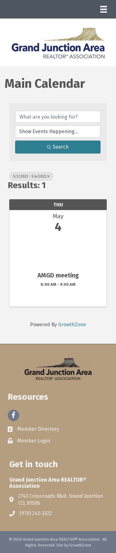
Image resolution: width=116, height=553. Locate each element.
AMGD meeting (58, 275)
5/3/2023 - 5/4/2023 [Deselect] (31, 176)
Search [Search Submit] (58, 147)
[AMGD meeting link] (58, 251)
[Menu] (103, 9)
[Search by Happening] (57, 131)
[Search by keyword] (58, 117)
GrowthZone (72, 324)
